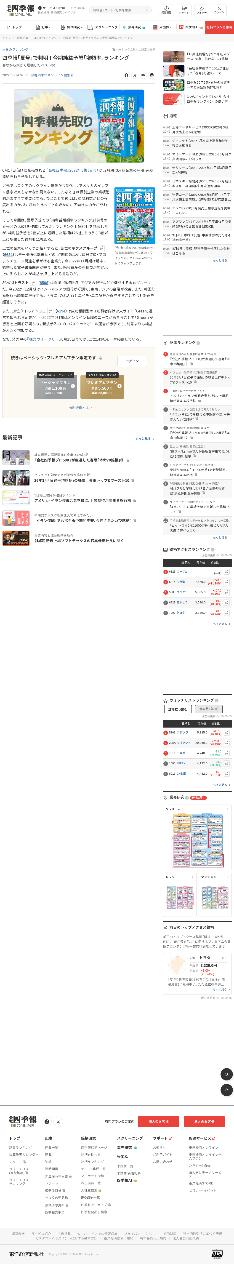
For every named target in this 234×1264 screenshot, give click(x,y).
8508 (44, 283)
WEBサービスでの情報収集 (97, 1234)
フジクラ (182, 592)
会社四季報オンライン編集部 (52, 75)
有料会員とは (79, 408)
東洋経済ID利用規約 (118, 1238)
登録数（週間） (178, 709)
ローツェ (182, 571)
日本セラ (182, 602)
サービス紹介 (41, 1234)
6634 (8, 255)
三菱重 (181, 753)
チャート (184, 10)
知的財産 (169, 1234)
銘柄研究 (71, 27)
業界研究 (133, 27)
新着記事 (22, 38)
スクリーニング (103, 27)
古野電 (181, 582)
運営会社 (18, 1234)
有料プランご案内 (219, 27)
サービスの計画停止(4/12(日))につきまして (56, 8)
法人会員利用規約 (186, 1238)
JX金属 (181, 773)
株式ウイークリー (44, 339)
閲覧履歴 (167, 10)
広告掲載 (64, 1234)
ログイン (219, 10)
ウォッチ (202, 10)
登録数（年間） (209, 709)
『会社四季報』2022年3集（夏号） (72, 170)
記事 (43, 27)
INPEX (181, 763)
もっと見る (143, 438)
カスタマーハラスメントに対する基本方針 (66, 1238)
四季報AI (191, 27)
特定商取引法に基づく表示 (202, 1234)
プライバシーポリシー (140, 1234)
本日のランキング (45, 38)
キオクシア (184, 742)
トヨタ (181, 612)
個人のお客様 (159, 1121)
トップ (14, 27)
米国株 (162, 27)
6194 (61, 311)
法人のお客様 (204, 1121)
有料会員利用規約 (153, 1238)
